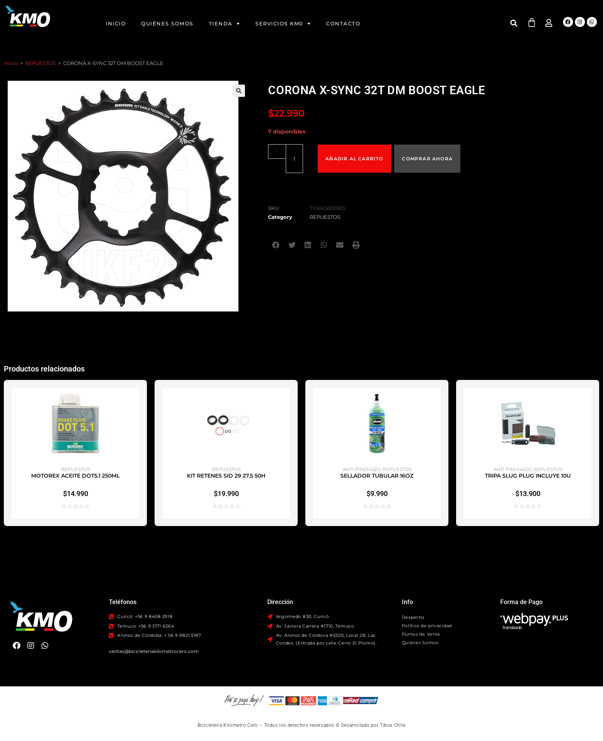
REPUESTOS (40, 63)
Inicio (116, 23)
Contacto (343, 23)
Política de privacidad (427, 625)
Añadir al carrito (354, 151)
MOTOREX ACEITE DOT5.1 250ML (75, 475)
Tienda (224, 23)
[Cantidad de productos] (289, 151)
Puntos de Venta (421, 634)
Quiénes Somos (167, 23)
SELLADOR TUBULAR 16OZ (376, 475)
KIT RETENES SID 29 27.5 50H (226, 475)
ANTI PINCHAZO (362, 469)
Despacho (413, 617)
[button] (514, 23)
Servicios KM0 (283, 23)
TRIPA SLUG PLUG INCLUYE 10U (528, 475)
